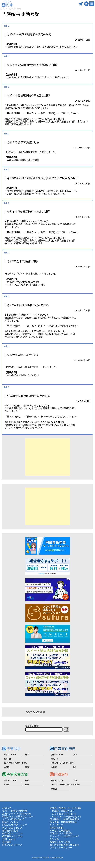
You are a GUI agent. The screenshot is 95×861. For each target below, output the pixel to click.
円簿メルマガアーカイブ (14, 825)
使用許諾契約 (56, 827)
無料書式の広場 (10, 830)
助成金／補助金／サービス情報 (65, 808)
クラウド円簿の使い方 (13, 819)
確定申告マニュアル (12, 833)
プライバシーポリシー (61, 847)
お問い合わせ (9, 839)
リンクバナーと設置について (64, 836)
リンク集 (54, 839)
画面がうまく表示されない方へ (18, 816)
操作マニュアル (10, 755)
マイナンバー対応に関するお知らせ (65, 785)
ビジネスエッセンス (12, 827)
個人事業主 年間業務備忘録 (64, 819)
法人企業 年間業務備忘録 (63, 822)
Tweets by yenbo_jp (35, 712)
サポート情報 (9, 810)
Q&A (27, 754)
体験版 (6, 767)
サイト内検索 (32, 726)
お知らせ (6, 808)
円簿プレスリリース (12, 844)
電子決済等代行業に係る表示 (64, 844)
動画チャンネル (10, 822)
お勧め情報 (21, 810)
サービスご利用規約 (60, 830)
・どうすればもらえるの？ (63, 813)
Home (2, 8)
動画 (27, 767)
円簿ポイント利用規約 (61, 833)
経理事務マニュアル (12, 836)
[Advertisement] (47, 457)
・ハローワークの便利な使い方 (65, 816)
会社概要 (6, 842)
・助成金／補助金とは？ (62, 810)
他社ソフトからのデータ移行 (15, 763)
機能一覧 (7, 759)
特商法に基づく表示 (60, 842)
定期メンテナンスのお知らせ (16, 813)
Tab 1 (6, 26)
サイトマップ (56, 825)
